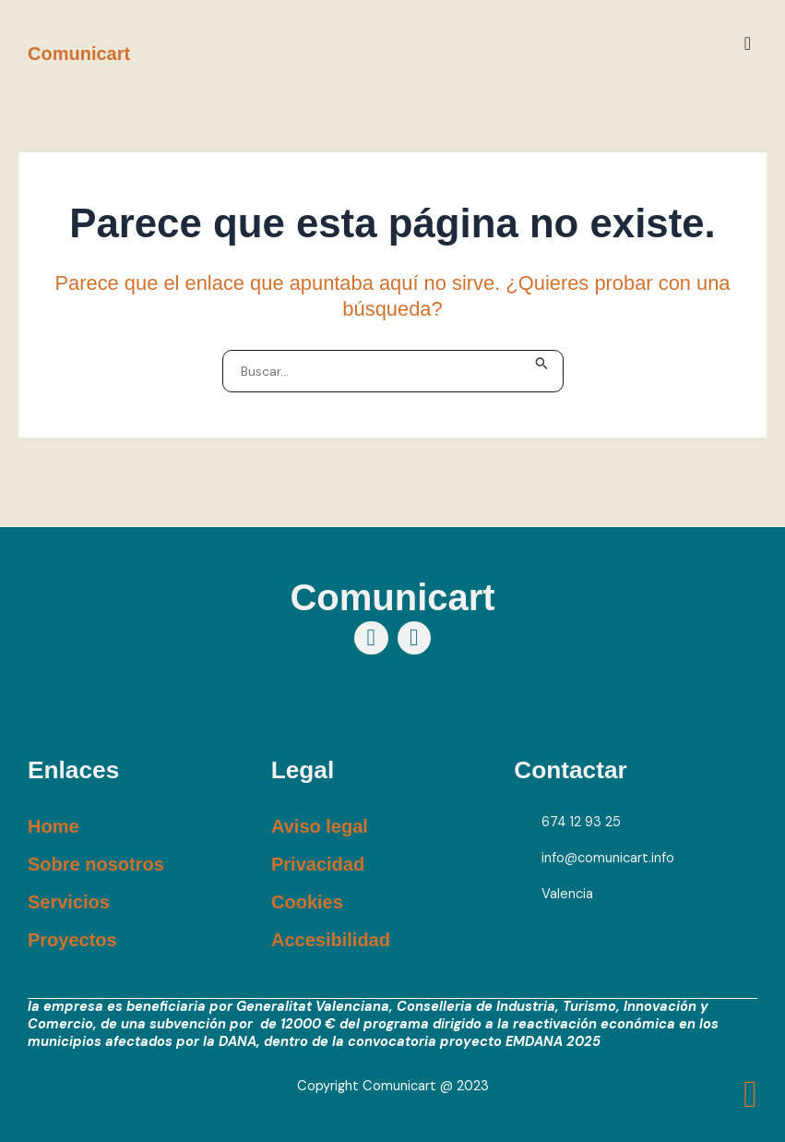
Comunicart (79, 53)
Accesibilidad (330, 938)
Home (53, 824)
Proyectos (72, 938)
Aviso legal (319, 824)
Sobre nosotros (96, 862)
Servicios (69, 900)
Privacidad (317, 862)
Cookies (307, 900)
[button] (747, 43)
